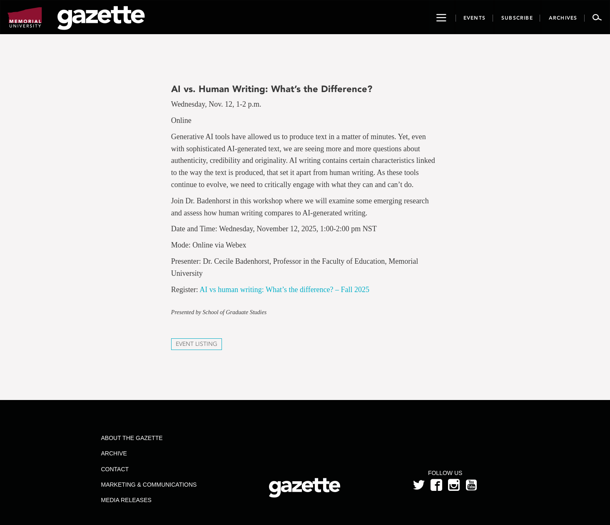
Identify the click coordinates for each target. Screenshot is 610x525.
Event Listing (196, 344)
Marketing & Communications (149, 484)
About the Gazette (131, 438)
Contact (115, 469)
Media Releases (126, 500)
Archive (114, 453)
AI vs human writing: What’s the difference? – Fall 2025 (284, 289)
